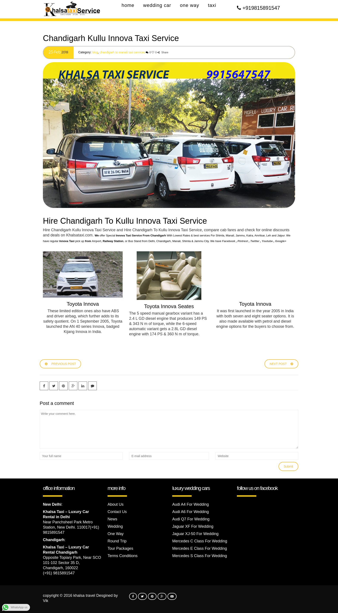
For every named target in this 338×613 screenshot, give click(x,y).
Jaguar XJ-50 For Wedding (195, 534)
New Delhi (52, 504)
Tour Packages (120, 548)
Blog (95, 52)
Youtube (267, 241)
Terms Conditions (123, 556)
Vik (45, 601)
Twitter (254, 241)
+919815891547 (261, 8)
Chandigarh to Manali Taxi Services (122, 52)
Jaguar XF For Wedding (192, 526)
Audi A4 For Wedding (190, 504)
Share (162, 52)
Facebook (228, 241)
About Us (116, 504)
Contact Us (117, 512)
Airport (96, 241)
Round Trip (117, 541)
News (112, 519)
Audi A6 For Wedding (190, 512)
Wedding (115, 526)
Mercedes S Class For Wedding (199, 556)
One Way (116, 534)
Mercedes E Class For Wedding (199, 548)
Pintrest (243, 241)
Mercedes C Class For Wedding (199, 541)
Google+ (280, 241)
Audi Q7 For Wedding (191, 519)
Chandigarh (53, 540)
